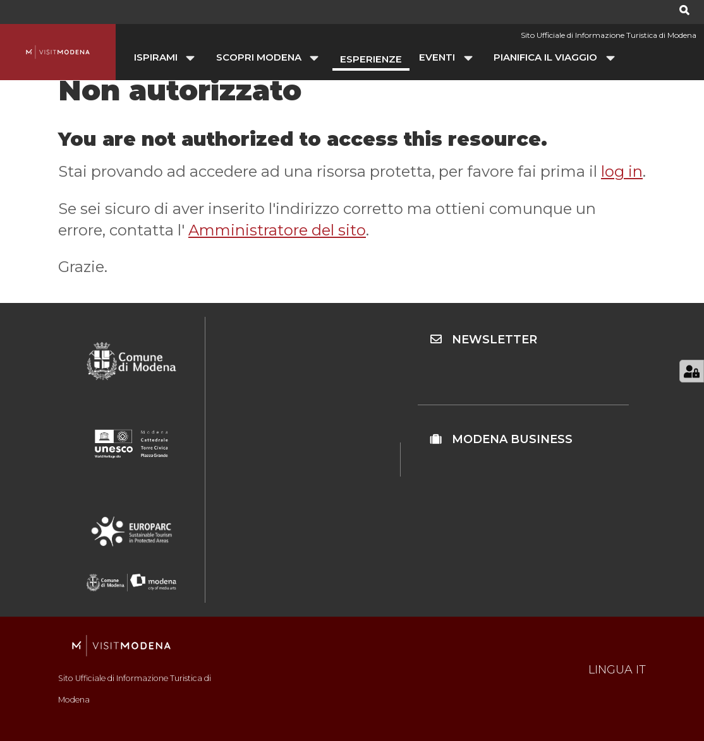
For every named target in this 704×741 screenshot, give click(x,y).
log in (622, 171)
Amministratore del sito (277, 230)
